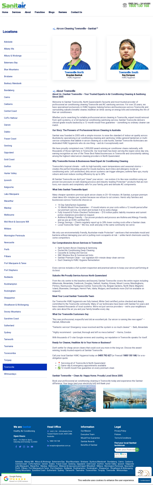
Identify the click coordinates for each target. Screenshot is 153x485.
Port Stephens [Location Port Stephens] (56, 468)
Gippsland (9, 152)
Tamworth (8, 339)
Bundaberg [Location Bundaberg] (112, 462)
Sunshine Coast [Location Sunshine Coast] (38, 470)
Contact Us (76, 12)
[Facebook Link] (16, 447)
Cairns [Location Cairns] (121, 462)
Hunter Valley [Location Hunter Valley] (111, 464)
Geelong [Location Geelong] (71, 464)
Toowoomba (10, 353)
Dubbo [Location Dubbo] (52, 464)
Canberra (8, 104)
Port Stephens (11, 270)
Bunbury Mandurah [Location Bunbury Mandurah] (98, 462)
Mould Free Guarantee (90, 438)
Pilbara (7, 256)
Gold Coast (9, 159)
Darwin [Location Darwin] (45, 464)
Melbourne (9, 215)
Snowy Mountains (12, 311)
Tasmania (8, 346)
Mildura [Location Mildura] (100, 466)
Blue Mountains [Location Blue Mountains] (72, 462)
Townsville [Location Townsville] (110, 470)
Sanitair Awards (88, 441)
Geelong (8, 145)
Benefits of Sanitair (89, 445)
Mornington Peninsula (14, 235)
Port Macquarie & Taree (15, 263)
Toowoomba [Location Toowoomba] (91, 470)
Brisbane (8, 76)
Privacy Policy (120, 431)
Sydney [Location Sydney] (61, 470)
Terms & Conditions (122, 438)
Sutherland (9, 325)
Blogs (52, 12)
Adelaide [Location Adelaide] (19, 462)
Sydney (7, 332)
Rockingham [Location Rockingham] (92, 468)
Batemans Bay (11, 62)
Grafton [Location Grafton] (100, 464)
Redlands (8, 277)
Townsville (9, 367)
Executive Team (88, 434)
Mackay (7, 208)
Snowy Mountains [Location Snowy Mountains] (23, 470)
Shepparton (9, 298)
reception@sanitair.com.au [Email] (60, 446)
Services (16, 12)
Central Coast (10, 111)
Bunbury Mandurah (12, 83)
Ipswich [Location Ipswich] (121, 464)
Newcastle (9, 242)
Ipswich (8, 180)
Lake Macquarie (11, 194)
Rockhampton (10, 284)
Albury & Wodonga (12, 55)
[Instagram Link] (24, 447)
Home (5, 12)
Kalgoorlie (9, 187)
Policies (117, 434)
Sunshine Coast (11, 318)
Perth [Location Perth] (17, 468)
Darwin (7, 125)
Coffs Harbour (10, 118)
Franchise (40, 12)
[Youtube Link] (32, 447)
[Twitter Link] (20, 447)
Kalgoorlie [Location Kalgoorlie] (130, 464)
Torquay (8, 360)
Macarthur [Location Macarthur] (34, 466)
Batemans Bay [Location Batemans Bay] (58, 462)
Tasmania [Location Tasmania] (80, 470)
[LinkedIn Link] (28, 447)
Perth (6, 249)
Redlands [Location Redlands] (68, 468)
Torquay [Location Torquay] (101, 470)
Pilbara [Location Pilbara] (24, 468)
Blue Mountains (11, 69)
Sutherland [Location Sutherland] (51, 470)
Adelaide (8, 42)
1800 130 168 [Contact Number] (55, 441)
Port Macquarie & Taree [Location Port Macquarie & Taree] (39, 468)
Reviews (63, 12)
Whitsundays (10, 374)
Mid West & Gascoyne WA (16, 221)
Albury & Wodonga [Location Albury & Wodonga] (43, 462)
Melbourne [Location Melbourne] (53, 466)
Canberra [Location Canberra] (129, 462)
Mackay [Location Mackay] (44, 466)
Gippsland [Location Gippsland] (81, 464)
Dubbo (7, 132)
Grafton (7, 166)
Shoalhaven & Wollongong (16, 304)
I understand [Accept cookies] (145, 480)
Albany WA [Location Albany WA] (29, 462)
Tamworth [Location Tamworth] (69, 470)
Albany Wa (9, 48)
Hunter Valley (10, 173)
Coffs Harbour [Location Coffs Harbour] (34, 464)
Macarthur (8, 201)
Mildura (7, 228)
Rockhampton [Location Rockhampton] (79, 468)
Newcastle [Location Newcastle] (129, 466)
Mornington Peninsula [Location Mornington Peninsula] (113, 466)
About (28, 12)
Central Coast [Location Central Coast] (21, 464)
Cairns (7, 97)
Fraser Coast (10, 138)
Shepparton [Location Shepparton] (104, 468)
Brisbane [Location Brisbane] (84, 462)
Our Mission (86, 431)
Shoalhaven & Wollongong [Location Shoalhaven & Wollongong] (121, 468)
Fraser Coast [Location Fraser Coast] (61, 464)
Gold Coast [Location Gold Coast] (91, 464)
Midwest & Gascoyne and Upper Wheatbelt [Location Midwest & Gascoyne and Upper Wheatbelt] (77, 466)
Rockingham (10, 291)
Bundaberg (9, 90)
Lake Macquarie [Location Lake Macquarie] (22, 466)
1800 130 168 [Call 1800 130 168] (138, 6)
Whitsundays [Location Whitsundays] (122, 470)
